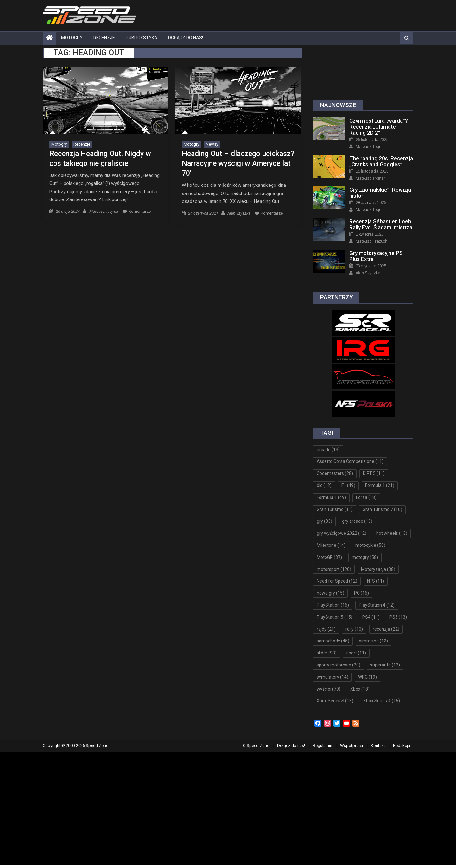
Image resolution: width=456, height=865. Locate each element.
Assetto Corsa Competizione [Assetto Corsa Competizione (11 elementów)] (350, 461)
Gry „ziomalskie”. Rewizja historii (380, 192)
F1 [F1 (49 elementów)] (348, 485)
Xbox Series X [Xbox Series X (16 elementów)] (381, 700)
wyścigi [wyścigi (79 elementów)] (328, 688)
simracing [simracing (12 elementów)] (373, 640)
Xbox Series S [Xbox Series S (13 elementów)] (335, 700)
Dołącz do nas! (185, 37)
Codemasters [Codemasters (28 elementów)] (335, 473)
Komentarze (140, 211)
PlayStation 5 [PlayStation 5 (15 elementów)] (334, 617)
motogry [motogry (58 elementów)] (365, 557)
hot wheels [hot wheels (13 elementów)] (391, 533)
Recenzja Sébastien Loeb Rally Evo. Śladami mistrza (380, 224)
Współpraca (351, 745)
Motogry (72, 37)
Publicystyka (141, 37)
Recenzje (104, 37)
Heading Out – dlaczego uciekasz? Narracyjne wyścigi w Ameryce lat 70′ (238, 163)
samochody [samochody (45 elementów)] (333, 640)
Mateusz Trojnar (103, 211)
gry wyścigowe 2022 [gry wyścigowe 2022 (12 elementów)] (341, 533)
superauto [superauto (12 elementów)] (385, 664)
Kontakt (378, 745)
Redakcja (401, 745)
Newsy (212, 144)
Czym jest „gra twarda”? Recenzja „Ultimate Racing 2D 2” (378, 126)
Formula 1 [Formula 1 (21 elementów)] (379, 485)
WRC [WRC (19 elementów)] (367, 676)
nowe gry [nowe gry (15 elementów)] (330, 593)
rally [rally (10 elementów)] (354, 629)
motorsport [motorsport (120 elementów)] (334, 569)
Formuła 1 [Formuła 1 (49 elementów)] (331, 497)
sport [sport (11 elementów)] (356, 652)
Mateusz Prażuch (371, 241)
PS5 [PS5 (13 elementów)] (398, 617)
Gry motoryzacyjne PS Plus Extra (376, 256)
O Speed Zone (256, 745)
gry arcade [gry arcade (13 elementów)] (357, 521)
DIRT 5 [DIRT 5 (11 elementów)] (374, 473)
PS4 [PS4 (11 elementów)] (371, 617)
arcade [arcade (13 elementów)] (328, 449)
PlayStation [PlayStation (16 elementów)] (333, 605)
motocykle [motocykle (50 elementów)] (370, 545)
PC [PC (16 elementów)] (361, 593)
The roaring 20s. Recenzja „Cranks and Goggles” (381, 161)
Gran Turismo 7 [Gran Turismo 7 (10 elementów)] (382, 509)
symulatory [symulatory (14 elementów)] (332, 676)
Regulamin (322, 745)
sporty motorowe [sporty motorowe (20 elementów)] (338, 664)
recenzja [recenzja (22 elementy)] (386, 629)
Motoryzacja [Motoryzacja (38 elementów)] (378, 569)
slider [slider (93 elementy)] (327, 652)
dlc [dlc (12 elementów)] (324, 485)
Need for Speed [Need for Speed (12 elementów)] (337, 581)
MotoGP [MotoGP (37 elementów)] (329, 557)
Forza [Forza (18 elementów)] (366, 497)
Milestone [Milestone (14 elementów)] (331, 545)
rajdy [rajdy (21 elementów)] (326, 629)
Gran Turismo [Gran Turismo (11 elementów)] (335, 509)
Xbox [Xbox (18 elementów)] (360, 688)
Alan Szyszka (238, 213)
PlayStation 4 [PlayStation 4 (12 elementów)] (377, 605)
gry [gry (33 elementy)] (324, 521)
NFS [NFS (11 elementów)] (375, 581)
